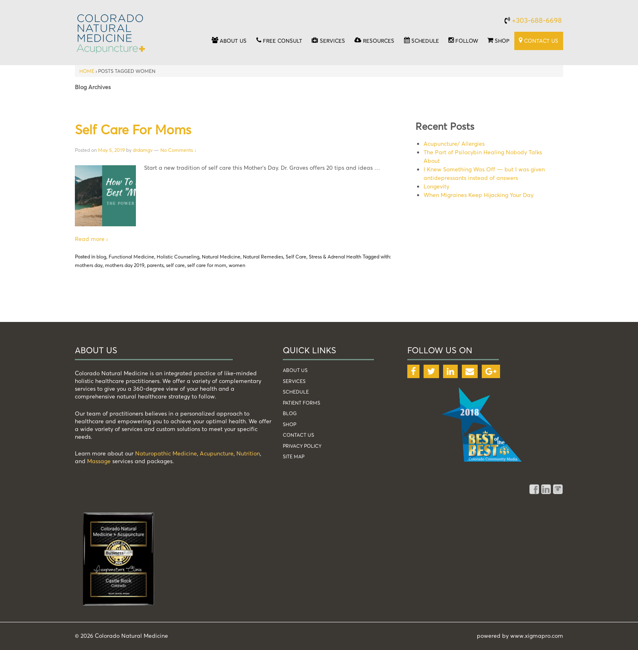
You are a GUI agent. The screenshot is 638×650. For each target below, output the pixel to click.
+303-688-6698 (537, 20)
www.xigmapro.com (536, 635)
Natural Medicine (221, 257)
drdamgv (143, 150)
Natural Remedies (263, 257)
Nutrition (248, 453)
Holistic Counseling (178, 257)
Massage (99, 460)
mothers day (89, 265)
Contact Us (298, 435)
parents (155, 265)
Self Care (296, 257)
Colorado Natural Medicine (130, 635)
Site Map (293, 456)
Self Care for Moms (133, 129)
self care (175, 265)
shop (289, 424)
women (237, 265)
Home (86, 71)
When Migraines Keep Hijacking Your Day (478, 194)
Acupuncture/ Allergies (454, 143)
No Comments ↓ (178, 150)
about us (295, 370)
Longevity (436, 186)
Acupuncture (217, 453)
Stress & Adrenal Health (335, 257)
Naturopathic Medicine (166, 453)
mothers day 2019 (124, 265)
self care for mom (206, 265)
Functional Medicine (131, 257)
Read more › (91, 238)
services (294, 381)
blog (101, 257)
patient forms (301, 403)
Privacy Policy (302, 446)
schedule (296, 392)
